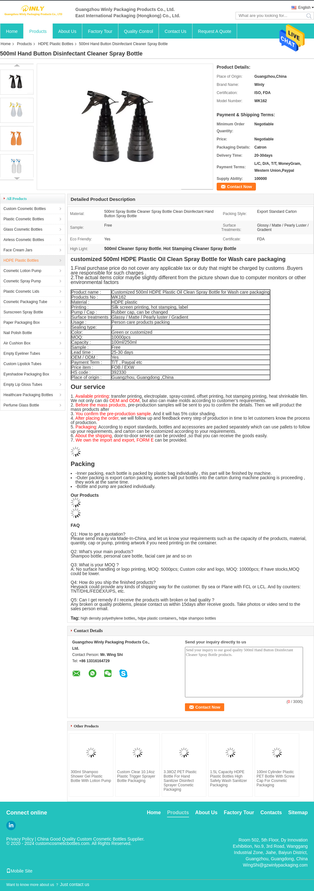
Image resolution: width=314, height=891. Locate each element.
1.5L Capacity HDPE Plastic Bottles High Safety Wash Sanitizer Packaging (228, 778)
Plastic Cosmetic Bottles (23, 219)
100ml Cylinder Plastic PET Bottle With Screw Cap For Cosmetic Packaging (276, 778)
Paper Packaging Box (21, 322)
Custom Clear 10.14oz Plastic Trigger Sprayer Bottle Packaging (136, 776)
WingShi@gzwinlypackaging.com (275, 864)
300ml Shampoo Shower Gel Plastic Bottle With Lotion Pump (91, 776)
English (304, 7)
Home (12, 31)
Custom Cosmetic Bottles (24, 209)
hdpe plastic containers (157, 618)
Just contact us (74, 884)
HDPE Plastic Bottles (55, 44)
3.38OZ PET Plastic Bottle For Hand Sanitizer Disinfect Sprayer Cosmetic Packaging (180, 781)
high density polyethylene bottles (108, 618)
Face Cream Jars (17, 250)
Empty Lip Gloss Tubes (22, 384)
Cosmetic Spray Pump (22, 281)
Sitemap (298, 812)
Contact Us (175, 31)
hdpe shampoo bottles (197, 618)
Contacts (271, 812)
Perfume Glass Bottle (21, 405)
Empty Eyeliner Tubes (21, 353)
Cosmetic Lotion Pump (22, 271)
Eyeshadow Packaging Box (26, 374)
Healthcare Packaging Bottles (28, 395)
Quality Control (138, 31)
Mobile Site (19, 870)
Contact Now (239, 186)
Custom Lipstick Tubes (22, 364)
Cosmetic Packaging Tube (25, 302)
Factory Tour (100, 31)
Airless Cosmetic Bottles (23, 240)
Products (37, 31)
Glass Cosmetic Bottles (22, 229)
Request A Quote (214, 31)
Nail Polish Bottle (17, 333)
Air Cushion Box (16, 343)
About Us (67, 31)
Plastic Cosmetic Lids (21, 291)
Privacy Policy (20, 838)
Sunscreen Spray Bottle (23, 312)
